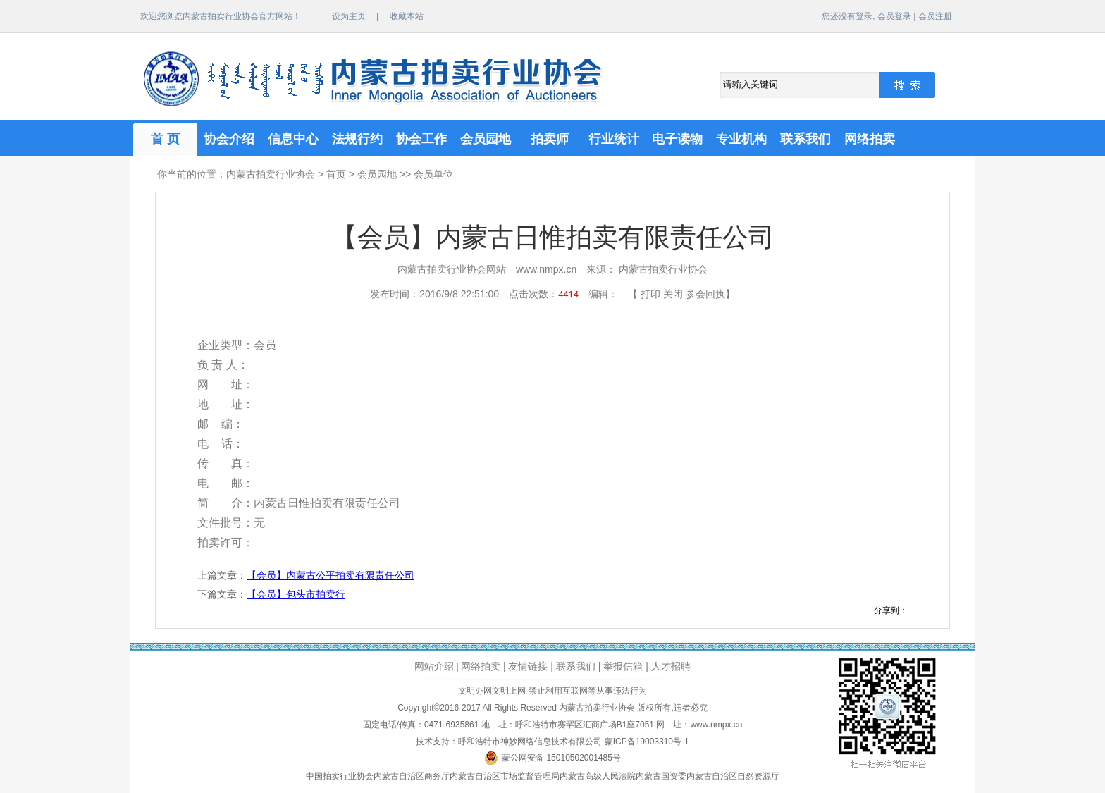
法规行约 (357, 139)
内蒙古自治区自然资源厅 (732, 776)
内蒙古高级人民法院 (598, 776)
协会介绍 (229, 139)
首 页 (165, 139)
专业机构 (741, 139)
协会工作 (421, 139)
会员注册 (935, 16)
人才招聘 (671, 666)
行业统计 (613, 139)
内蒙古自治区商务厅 (412, 776)
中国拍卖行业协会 (340, 776)
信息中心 (293, 139)
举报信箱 (623, 666)
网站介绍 (434, 666)
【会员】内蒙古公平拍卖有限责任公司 (330, 575)
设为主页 (349, 16)
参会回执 (705, 294)
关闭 (673, 294)
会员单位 (433, 174)
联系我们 (805, 139)
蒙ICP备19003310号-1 (647, 741)
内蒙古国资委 (661, 776)
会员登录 (894, 16)
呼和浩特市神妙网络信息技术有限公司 (530, 741)
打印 (650, 294)
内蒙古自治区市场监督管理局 (505, 776)
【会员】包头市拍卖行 (296, 594)
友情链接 (528, 666)
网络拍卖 (869, 139)
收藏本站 (407, 16)
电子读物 (677, 139)
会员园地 (485, 139)
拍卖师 (550, 139)
